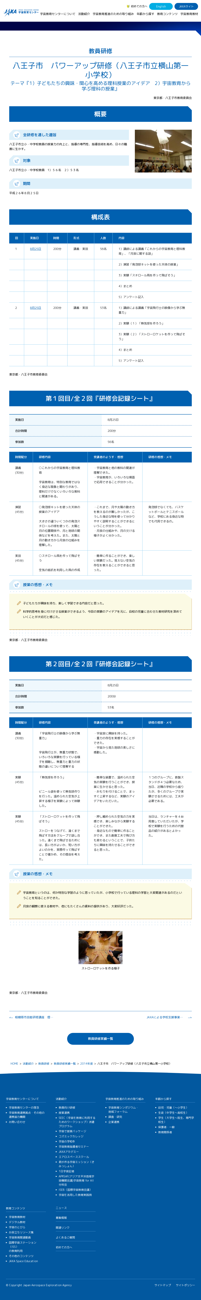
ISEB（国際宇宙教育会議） (75, 1190)
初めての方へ (139, 6)
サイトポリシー (185, 1285)
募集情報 (61, 1218)
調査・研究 (115, 1117)
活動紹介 (84, 14)
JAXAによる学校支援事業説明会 (166, 1017)
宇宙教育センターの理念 (24, 1107)
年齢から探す (145, 14)
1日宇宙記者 (66, 1171)
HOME (14, 1063)
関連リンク (62, 1227)
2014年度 (86, 1063)
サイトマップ (162, 1285)
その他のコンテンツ (21, 1256)
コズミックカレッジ (71, 1136)
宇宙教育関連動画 (20, 1237)
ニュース (61, 1208)
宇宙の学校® (67, 1141)
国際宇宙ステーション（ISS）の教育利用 (22, 1247)
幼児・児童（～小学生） (173, 1107)
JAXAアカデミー (69, 1152)
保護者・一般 (166, 1127)
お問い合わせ (17, 1122)
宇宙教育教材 (189, 14)
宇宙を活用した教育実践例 (75, 1195)
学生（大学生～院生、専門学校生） (176, 1120)
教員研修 (43, 1063)
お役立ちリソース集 (21, 1232)
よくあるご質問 (65, 1237)
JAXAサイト (186, 6)
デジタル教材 (17, 1222)
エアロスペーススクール (74, 1157)
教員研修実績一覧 (100, 1038)
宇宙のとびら (17, 1227)
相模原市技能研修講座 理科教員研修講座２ (34, 1017)
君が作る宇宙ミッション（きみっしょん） (76, 1164)
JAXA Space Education (23, 1261)
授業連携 (64, 1113)
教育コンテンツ (167, 14)
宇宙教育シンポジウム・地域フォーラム (123, 1110)
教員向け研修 (67, 1107)
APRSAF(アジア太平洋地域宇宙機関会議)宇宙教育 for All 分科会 (76, 1180)
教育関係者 (165, 1132)
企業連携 (113, 1122)
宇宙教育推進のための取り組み (113, 14)
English (161, 6)
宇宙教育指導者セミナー (74, 1146)
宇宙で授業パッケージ (72, 1131)
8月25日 (35, 249)
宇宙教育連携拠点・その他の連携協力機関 (27, 1115)
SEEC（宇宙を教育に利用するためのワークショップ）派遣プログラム (77, 1122)
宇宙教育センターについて (57, 14)
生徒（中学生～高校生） (173, 1113)
